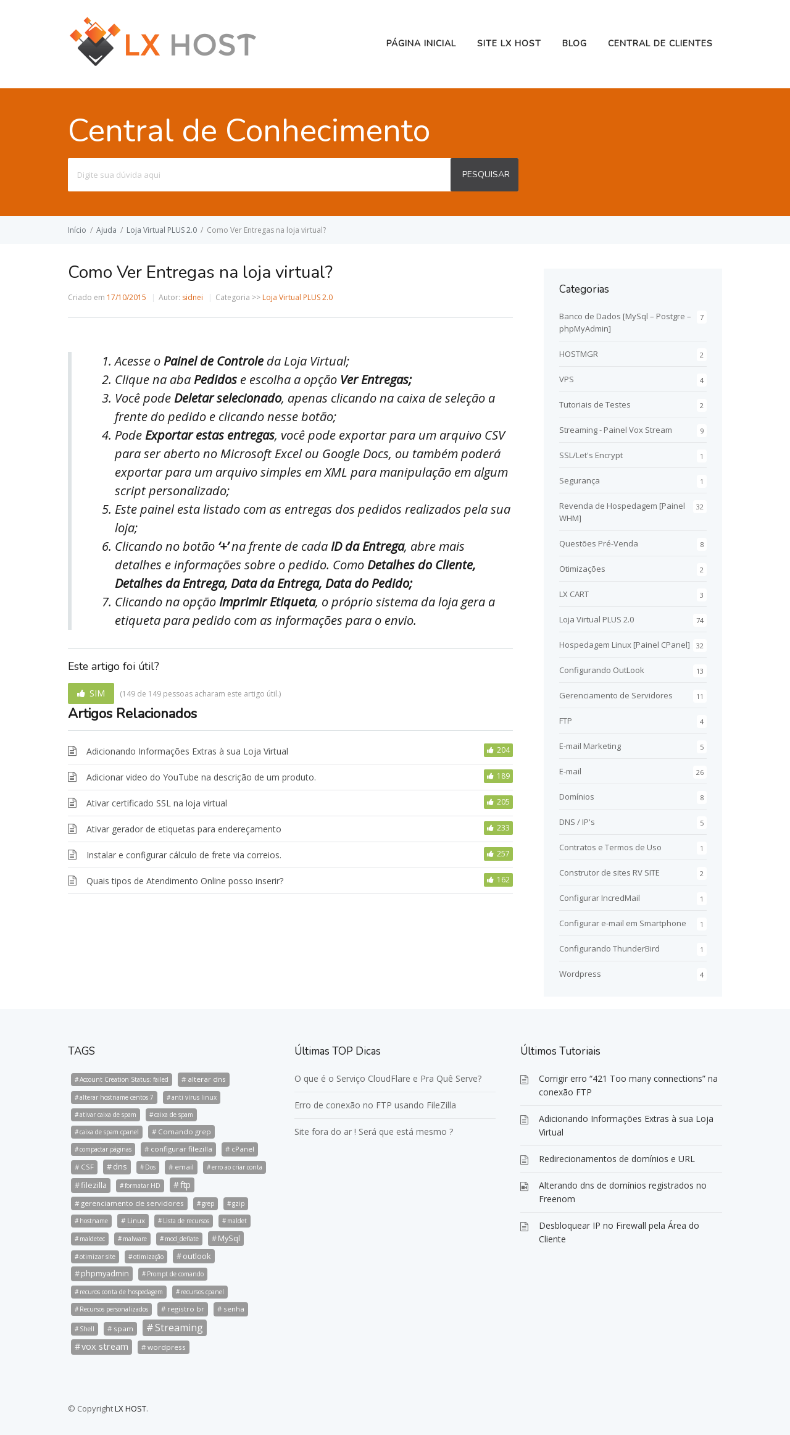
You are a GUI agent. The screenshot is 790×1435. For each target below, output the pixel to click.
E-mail (570, 771)
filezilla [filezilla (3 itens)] (94, 1184)
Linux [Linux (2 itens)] (136, 1220)
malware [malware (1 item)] (135, 1238)
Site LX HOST (509, 43)
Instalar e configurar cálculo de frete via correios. (183, 855)
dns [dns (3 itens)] (120, 1166)
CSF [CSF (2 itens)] (87, 1166)
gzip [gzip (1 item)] (238, 1203)
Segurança (579, 480)
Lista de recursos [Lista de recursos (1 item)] (186, 1220)
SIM (97, 693)
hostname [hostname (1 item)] (94, 1220)
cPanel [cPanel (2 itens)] (242, 1148)
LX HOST (130, 1408)
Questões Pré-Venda (598, 543)
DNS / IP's (577, 821)
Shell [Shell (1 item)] (87, 1328)
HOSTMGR (578, 353)
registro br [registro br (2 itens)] (185, 1308)
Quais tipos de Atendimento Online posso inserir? (184, 881)
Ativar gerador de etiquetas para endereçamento (183, 829)
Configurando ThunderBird (609, 948)
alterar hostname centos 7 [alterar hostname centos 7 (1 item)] (117, 1097)
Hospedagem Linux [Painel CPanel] (624, 644)
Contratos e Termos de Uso (610, 847)
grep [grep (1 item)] (208, 1203)
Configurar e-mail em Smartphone (622, 923)
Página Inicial (421, 43)
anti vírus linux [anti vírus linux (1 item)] (194, 1097)
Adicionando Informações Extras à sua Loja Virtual (187, 751)
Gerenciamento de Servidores (616, 695)
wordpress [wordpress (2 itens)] (167, 1347)
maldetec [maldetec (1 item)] (92, 1238)
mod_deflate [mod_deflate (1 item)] (182, 1238)
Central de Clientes (660, 43)
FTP (565, 720)
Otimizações (582, 568)
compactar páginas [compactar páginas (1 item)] (105, 1149)
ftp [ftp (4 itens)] (185, 1184)
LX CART (574, 594)
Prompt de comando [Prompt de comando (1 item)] (175, 1274)
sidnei (192, 297)
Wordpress (580, 973)
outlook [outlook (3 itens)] (197, 1255)
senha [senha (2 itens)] (233, 1308)
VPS (566, 379)
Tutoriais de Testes (595, 404)
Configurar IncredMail (599, 897)
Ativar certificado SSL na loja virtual (156, 803)
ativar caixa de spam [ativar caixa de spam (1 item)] (108, 1114)
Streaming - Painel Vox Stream (615, 429)
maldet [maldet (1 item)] (237, 1220)
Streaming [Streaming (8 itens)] (179, 1327)
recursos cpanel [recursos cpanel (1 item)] (202, 1291)
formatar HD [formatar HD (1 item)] (142, 1185)
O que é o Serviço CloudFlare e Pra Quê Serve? (387, 1078)
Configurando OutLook (601, 670)
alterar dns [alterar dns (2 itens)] (207, 1079)
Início (77, 230)
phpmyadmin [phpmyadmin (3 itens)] (105, 1273)
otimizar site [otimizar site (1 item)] (97, 1256)
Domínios (576, 796)
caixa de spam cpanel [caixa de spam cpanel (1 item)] (109, 1132)
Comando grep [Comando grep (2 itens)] (184, 1131)
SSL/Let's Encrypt (591, 455)
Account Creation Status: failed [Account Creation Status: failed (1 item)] (124, 1079)
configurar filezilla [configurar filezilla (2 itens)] (181, 1148)
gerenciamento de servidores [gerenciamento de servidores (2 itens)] (132, 1203)
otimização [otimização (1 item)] (148, 1256)
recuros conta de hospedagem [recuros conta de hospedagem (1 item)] (121, 1291)
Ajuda (106, 230)
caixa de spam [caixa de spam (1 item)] (173, 1114)
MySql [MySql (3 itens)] (229, 1238)
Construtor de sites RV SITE (609, 872)
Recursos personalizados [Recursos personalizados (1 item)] (114, 1309)
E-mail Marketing (590, 745)
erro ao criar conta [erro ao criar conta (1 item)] (237, 1167)
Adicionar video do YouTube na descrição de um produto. (201, 777)
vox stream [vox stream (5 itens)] (104, 1346)
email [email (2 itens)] (184, 1166)
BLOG (574, 43)
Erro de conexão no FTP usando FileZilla (375, 1105)
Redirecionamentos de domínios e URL (617, 1159)
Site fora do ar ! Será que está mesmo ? (373, 1131)
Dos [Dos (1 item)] (150, 1167)
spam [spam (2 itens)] (123, 1328)
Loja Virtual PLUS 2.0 (162, 230)
